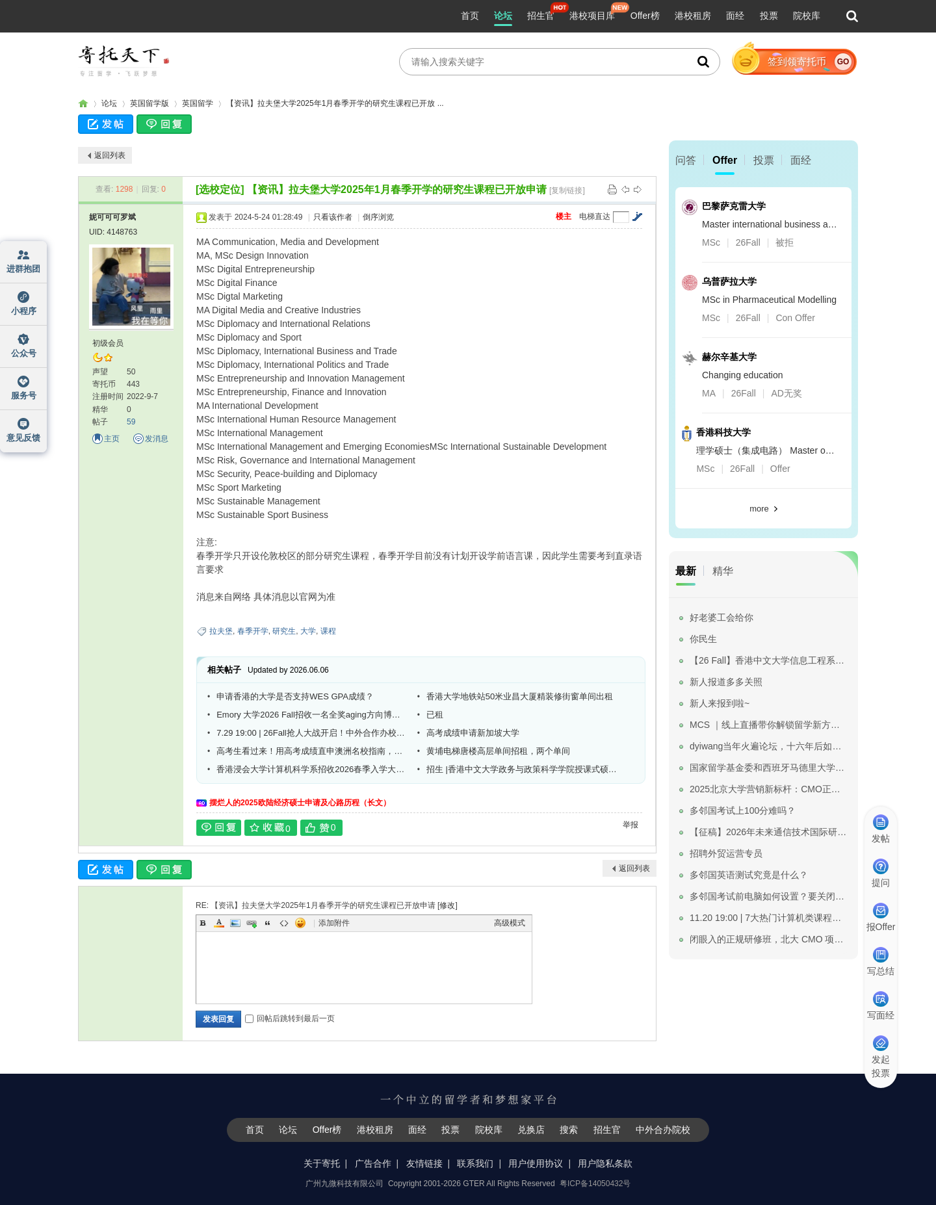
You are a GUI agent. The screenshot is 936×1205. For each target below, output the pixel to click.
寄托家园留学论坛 (83, 103)
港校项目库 (592, 15)
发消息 (156, 438)
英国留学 (197, 103)
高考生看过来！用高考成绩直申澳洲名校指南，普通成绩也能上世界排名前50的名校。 (312, 751)
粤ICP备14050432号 (595, 1183)
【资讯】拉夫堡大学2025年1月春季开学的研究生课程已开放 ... (335, 103)
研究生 (284, 631)
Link (251, 922)
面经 (735, 15)
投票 (769, 15)
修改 (447, 905)
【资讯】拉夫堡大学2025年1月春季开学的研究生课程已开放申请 (397, 189)
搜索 (569, 1129)
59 (131, 421)
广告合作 (373, 1163)
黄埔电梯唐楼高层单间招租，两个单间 (498, 751)
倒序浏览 (378, 217)
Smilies (300, 922)
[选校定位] (220, 189)
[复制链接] (567, 190)
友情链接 (424, 1163)
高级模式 (509, 922)
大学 (308, 631)
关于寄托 (322, 1163)
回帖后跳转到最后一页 (290, 1018)
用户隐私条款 (605, 1163)
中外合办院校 (663, 1129)
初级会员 (108, 343)
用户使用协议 (535, 1163)
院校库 (806, 15)
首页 (470, 15)
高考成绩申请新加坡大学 (472, 733)
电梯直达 (594, 216)
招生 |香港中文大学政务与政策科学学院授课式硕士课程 (522, 769)
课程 (328, 631)
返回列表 (109, 155)
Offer (724, 160)
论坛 (503, 15)
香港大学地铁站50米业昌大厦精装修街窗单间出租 (519, 696)
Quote (267, 922)
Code (284, 922)
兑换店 (531, 1129)
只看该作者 (332, 217)
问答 (685, 160)
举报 (630, 824)
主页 (112, 438)
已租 (434, 714)
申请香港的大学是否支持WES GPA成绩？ (295, 696)
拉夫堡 (221, 631)
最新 (685, 571)
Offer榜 (645, 15)
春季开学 (252, 631)
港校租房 (693, 15)
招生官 (540, 15)
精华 (722, 571)
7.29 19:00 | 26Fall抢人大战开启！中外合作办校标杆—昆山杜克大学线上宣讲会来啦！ (312, 733)
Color (219, 922)
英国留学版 (149, 103)
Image (235, 922)
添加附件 (334, 922)
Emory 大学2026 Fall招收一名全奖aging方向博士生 (312, 714)
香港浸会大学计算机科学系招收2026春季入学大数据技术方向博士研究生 (312, 769)
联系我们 (475, 1163)
